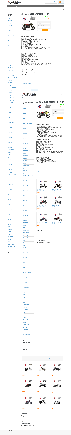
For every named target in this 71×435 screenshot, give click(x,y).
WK (24, 314)
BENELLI (25, 113)
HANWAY (25, 173)
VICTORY (25, 307)
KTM (24, 205)
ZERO (24, 322)
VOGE (24, 312)
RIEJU (24, 267)
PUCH (24, 265)
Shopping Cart (16, 6)
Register (54, 1)
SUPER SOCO (26, 287)
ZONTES (25, 327)
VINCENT (25, 309)
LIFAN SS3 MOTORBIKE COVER (42, 223)
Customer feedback (40, 178)
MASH (24, 227)
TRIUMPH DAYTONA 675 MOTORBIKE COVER (42, 206)
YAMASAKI (25, 319)
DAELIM (25, 145)
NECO (24, 247)
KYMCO (25, 208)
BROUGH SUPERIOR (28, 123)
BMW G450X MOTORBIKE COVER (57, 190)
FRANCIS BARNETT (28, 165)
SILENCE (25, 280)
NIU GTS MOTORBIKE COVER (55, 406)
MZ (24, 245)
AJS (24, 106)
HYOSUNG (25, 190)
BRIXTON (25, 121)
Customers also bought (41, 177)
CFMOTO (25, 140)
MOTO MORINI (26, 237)
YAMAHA (25, 317)
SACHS (25, 275)
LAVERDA (25, 212)
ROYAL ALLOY (26, 270)
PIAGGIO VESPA (27, 262)
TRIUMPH (25, 299)
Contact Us (23, 6)
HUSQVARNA (26, 188)
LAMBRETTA (26, 210)
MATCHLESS (26, 230)
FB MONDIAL (26, 163)
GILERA (25, 170)
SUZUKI (25, 289)
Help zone (50, 358)
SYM (24, 294)
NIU (24, 250)
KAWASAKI (25, 200)
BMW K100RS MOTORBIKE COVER (57, 206)
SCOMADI (25, 277)
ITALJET (25, 195)
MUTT (24, 240)
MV (24, 242)
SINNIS (25, 282)
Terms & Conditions (35, 432)
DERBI (24, 148)
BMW (24, 118)
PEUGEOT (25, 260)
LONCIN (25, 220)
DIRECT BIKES (26, 150)
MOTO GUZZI (26, 235)
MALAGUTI (25, 225)
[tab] (25, 90)
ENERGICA (25, 155)
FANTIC (25, 160)
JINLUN (25, 198)
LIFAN (24, 217)
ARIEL (24, 111)
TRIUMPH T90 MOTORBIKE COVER (57, 223)
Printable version (61, 9)
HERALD (25, 178)
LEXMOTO (25, 215)
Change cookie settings (27, 351)
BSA (24, 126)
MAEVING (25, 222)
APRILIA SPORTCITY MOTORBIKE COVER (41, 190)
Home (9, 6)
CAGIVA (25, 135)
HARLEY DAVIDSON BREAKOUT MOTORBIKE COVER (56, 389)
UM (24, 302)
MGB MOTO (26, 232)
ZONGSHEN (26, 324)
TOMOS (25, 297)
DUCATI (25, 153)
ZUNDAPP (25, 329)
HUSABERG (26, 185)
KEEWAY (25, 203)
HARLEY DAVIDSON (28, 175)
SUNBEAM (25, 284)
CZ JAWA (25, 143)
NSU (24, 255)
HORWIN (25, 183)
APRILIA (10, 9)
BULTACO (25, 133)
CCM (24, 138)
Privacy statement (41, 432)
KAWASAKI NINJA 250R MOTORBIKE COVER (56, 373)
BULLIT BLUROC (27, 130)
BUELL (24, 128)
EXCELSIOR (26, 158)
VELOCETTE (26, 304)
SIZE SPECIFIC (26, 332)
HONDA (25, 180)
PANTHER (25, 257)
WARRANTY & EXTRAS (26, 335)
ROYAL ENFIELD (27, 272)
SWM (24, 292)
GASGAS (25, 168)
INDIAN (25, 193)
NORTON (25, 252)
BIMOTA (25, 116)
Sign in (51, 1)
